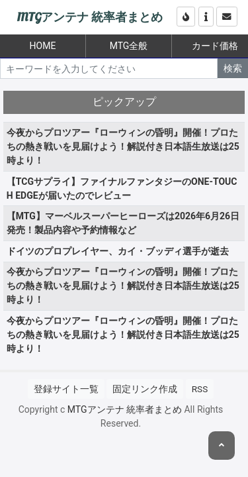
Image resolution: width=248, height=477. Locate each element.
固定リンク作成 (144, 389)
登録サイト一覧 (66, 389)
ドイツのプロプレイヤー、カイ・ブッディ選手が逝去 (118, 251)
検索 (233, 68)
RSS (200, 389)
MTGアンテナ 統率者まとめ (90, 17)
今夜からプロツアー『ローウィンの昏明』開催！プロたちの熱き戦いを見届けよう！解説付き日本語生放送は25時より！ (123, 146)
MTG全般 (129, 45)
